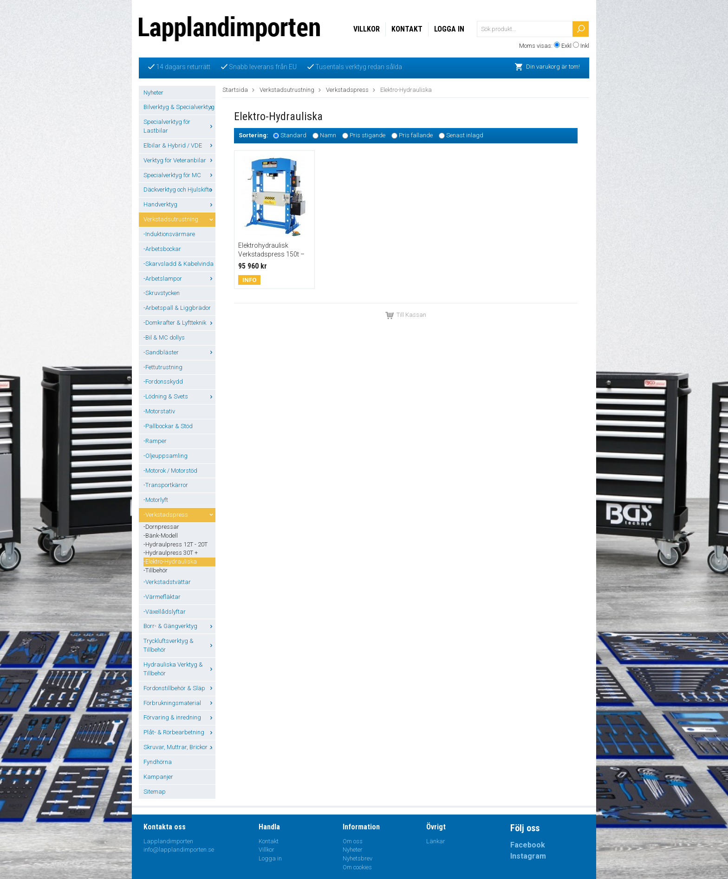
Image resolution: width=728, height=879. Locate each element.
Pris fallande (416, 135)
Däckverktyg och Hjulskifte (179, 189)
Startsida (235, 89)
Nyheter (153, 92)
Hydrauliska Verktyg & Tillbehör (179, 669)
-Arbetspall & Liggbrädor (177, 307)
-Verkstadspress (179, 514)
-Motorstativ (159, 411)
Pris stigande (367, 135)
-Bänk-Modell (160, 535)
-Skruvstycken (161, 292)
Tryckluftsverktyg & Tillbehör (179, 645)
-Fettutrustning (162, 367)
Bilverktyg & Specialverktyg (179, 106)
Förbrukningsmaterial (179, 702)
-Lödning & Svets (179, 396)
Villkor (366, 29)
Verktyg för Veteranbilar (179, 160)
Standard (293, 135)
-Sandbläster (179, 352)
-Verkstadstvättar (167, 581)
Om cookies (357, 867)
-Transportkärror (165, 484)
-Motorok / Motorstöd (170, 470)
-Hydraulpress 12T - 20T (175, 544)
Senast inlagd (464, 135)
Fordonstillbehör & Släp (179, 688)
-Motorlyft (155, 499)
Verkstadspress (347, 89)
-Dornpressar (161, 526)
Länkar (435, 841)
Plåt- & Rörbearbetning (179, 732)
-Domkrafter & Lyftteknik (179, 322)
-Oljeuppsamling (165, 455)
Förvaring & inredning (179, 717)
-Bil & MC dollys (164, 337)
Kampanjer (158, 776)
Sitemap (154, 791)
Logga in (449, 29)
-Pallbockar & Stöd (168, 426)
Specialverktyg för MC (179, 175)
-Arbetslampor (179, 278)
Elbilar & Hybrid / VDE (179, 145)
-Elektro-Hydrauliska (170, 561)
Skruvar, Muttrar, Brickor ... (179, 747)
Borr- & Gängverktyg (179, 625)
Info (249, 279)
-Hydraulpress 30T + (170, 552)
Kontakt (406, 29)
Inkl (584, 45)
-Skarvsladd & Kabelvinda (178, 263)
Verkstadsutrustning (179, 219)
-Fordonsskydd (163, 381)
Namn (328, 135)
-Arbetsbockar (162, 248)
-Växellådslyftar (164, 611)
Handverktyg (179, 204)
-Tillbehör (155, 570)
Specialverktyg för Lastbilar (179, 126)
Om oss (353, 841)
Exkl (566, 45)
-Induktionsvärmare (169, 234)
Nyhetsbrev (357, 858)
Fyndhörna (157, 761)
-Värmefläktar (162, 596)
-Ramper (155, 440)
